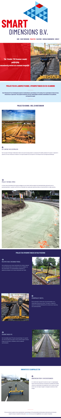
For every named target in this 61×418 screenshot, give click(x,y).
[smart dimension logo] (25, 1)
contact (27, 413)
